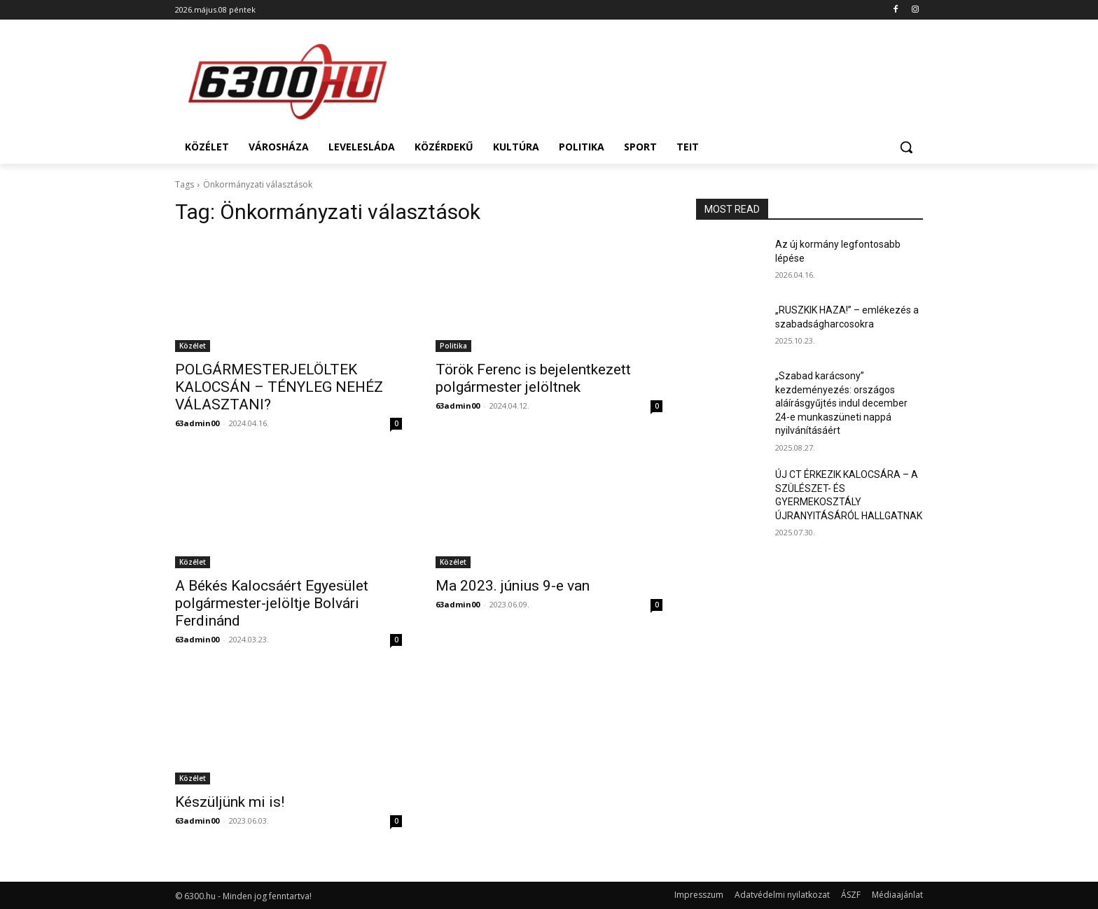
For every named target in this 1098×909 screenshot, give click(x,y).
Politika (453, 346)
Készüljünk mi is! (229, 802)
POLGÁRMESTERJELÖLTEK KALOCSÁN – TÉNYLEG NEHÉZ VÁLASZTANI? (279, 387)
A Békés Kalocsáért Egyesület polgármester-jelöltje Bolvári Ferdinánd (271, 603)
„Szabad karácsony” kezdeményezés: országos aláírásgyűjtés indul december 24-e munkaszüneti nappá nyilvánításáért (841, 403)
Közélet (192, 346)
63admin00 (197, 423)
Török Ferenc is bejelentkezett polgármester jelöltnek (533, 378)
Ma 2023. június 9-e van (513, 585)
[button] (906, 147)
